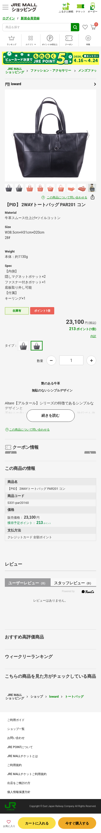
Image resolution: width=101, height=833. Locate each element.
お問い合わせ (16, 738)
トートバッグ (74, 696)
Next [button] (85, 135)
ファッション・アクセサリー (51, 70)
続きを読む (50, 415)
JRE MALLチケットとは (22, 756)
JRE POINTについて (20, 747)
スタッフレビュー (73, 583)
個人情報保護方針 (18, 792)
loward (50, 84)
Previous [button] (16, 135)
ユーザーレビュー (27, 583)
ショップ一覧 (16, 729)
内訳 (93, 336)
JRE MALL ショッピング (14, 70)
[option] (50, 135)
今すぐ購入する (77, 823)
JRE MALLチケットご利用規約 (27, 774)
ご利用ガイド (16, 720)
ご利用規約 (14, 765)
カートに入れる (37, 823)
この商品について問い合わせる (67, 197)
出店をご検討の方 (18, 783)
